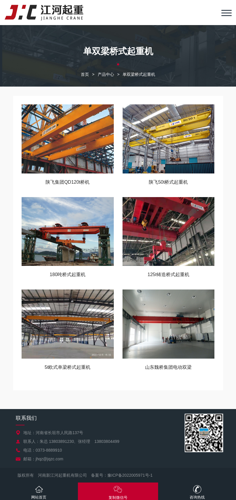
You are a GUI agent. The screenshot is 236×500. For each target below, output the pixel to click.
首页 (85, 74)
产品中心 (106, 74)
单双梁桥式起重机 (139, 74)
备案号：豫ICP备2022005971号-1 (122, 475)
